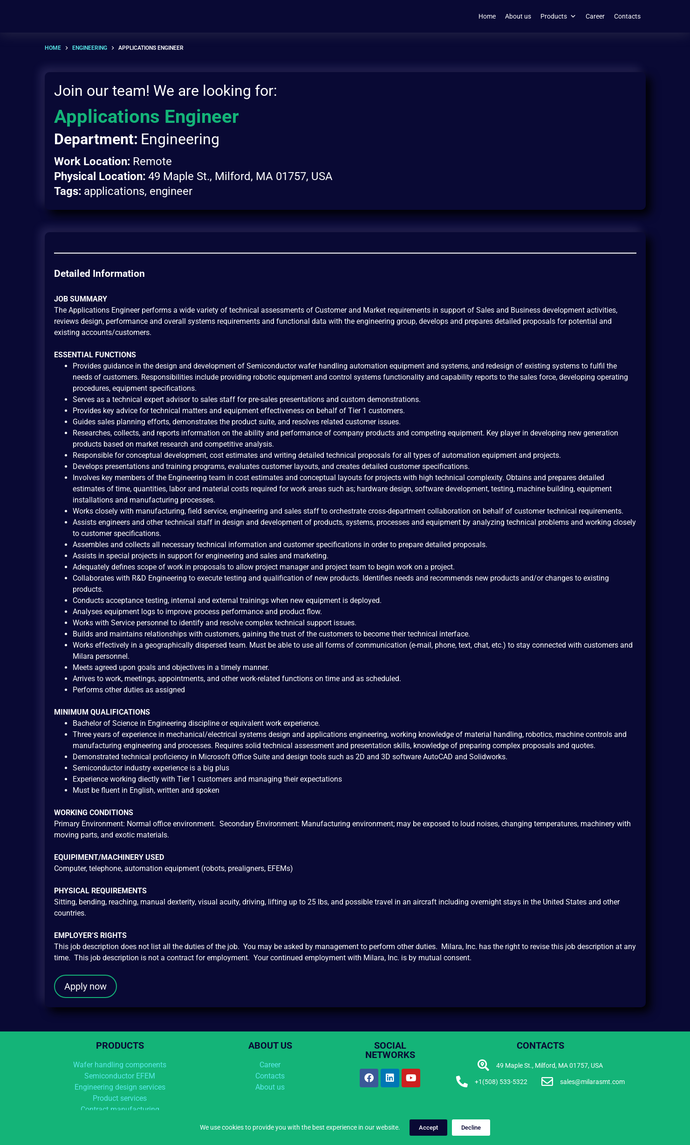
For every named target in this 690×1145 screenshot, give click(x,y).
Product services (120, 1098)
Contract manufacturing (120, 1109)
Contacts (627, 16)
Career (595, 16)
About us (518, 16)
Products (558, 16)
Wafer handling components (119, 1064)
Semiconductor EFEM (119, 1075)
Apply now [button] (85, 986)
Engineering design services (120, 1087)
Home (487, 16)
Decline (471, 1127)
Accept (428, 1127)
